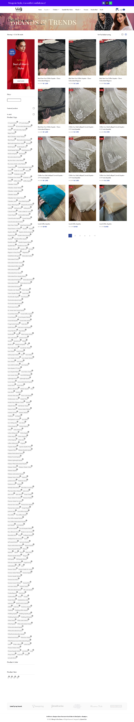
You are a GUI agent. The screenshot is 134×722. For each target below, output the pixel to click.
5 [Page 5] (90, 233)
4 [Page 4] (85, 233)
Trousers (86, 9)
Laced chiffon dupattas (44, 221)
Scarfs (101, 9)
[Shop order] (109, 34)
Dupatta (47, 9)
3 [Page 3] (79, 233)
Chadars (56, 9)
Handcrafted (94, 9)
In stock (9, 114)
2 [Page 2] (74, 233)
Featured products (12, 108)
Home (40, 9)
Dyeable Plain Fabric (67, 9)
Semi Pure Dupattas (26, 24)
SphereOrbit (83, 719)
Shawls (78, 9)
